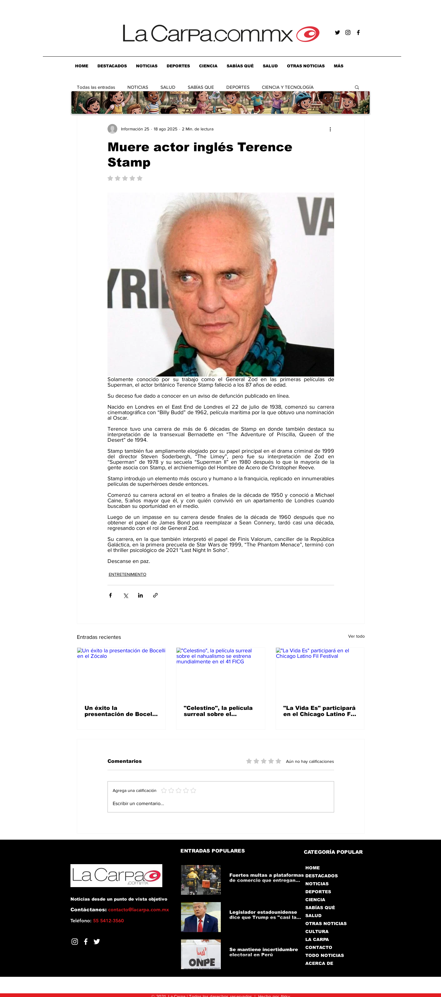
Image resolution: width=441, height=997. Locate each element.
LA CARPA (317, 939)
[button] (357, 86)
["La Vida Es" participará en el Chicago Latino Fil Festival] (320, 672)
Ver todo (356, 636)
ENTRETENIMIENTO (127, 574)
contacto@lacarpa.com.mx (138, 910)
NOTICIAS (137, 87)
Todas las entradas (96, 87)
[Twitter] (96, 941)
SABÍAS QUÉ (320, 907)
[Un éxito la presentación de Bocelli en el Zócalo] (121, 672)
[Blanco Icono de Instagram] (74, 941)
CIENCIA (315, 899)
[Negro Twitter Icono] (337, 32)
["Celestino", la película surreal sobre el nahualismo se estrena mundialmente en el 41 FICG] (220, 672)
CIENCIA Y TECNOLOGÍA (288, 87)
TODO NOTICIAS (324, 955)
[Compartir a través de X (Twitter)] (125, 595)
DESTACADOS (321, 875)
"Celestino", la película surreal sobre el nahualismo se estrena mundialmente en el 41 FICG (218, 711)
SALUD (167, 87)
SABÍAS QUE (201, 87)
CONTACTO (318, 947)
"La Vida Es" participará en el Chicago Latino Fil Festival (319, 711)
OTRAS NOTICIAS (326, 923)
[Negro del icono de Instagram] (348, 32)
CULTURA (317, 931)
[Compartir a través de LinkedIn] (140, 595)
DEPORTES (238, 87)
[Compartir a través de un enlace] (155, 595)
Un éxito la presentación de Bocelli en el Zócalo (120, 711)
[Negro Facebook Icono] (358, 32)
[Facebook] (85, 941)
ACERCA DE (319, 963)
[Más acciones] (330, 129)
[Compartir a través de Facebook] (110, 595)
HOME (312, 867)
